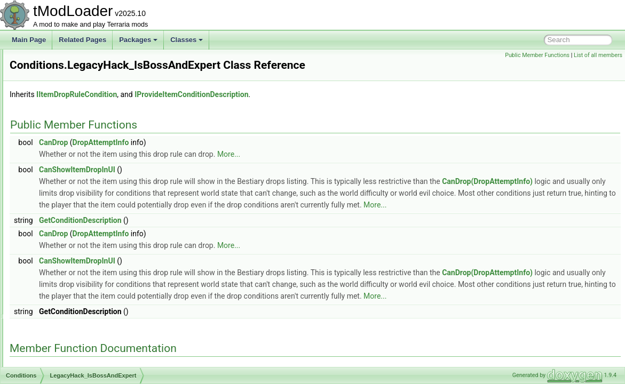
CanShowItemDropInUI (210, 184)
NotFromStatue (65, 354)
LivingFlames (63, 237)
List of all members (598, 55)
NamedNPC (61, 295)
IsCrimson (58, 72)
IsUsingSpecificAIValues (78, 178)
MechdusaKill (63, 260)
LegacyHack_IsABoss (75, 201)
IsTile (51, 166)
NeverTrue (59, 307)
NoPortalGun (62, 319)
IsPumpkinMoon (67, 143)
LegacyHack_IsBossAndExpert (88, 213)
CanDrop (186, 157)
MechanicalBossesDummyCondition (95, 248)
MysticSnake (62, 283)
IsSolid (53, 154)
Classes (186, 40)
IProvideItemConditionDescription (325, 109)
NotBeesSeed (63, 330)
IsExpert (55, 96)
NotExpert (58, 342)
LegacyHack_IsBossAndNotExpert (92, 225)
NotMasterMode (66, 366)
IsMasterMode (64, 119)
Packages (138, 40)
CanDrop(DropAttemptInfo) (217, 208)
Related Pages (82, 40)
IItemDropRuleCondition (210, 109)
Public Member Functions (537, 55)
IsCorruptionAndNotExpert (81, 61)
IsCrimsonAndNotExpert (78, 84)
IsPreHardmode (66, 131)
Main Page (29, 40)
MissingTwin (61, 272)
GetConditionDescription (213, 247)
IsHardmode (61, 107)
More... (362, 169)
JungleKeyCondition (72, 190)
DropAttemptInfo (234, 157)
